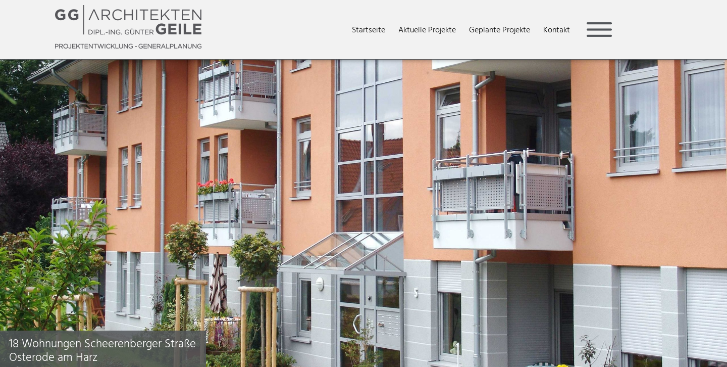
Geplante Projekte (499, 29)
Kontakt (556, 29)
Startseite (368, 29)
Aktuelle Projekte (427, 29)
